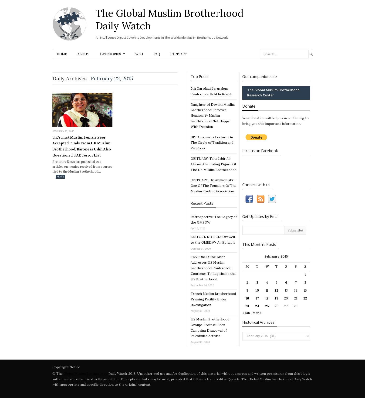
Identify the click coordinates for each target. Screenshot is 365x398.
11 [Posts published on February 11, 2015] (267, 290)
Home (62, 54)
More (60, 176)
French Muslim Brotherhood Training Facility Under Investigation (213, 299)
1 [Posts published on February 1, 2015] (305, 274)
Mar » (257, 313)
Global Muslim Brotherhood (86, 373)
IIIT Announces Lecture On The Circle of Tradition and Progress (212, 142)
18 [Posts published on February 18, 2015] (267, 298)
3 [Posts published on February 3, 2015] (257, 282)
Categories (110, 54)
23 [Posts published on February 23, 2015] (247, 306)
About (83, 54)
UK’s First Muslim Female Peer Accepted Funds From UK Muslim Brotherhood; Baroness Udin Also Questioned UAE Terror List (81, 146)
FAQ (157, 54)
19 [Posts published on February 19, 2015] (276, 298)
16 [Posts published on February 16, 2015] (247, 298)
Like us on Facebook (260, 150)
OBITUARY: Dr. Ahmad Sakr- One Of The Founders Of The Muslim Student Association (214, 185)
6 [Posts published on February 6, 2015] (286, 282)
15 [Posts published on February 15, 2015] (305, 290)
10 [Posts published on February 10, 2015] (257, 290)
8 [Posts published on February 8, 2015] (305, 282)
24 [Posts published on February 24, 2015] (257, 306)
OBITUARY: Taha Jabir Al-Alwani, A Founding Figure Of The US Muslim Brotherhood (214, 164)
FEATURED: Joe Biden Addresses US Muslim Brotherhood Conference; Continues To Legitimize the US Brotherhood (213, 268)
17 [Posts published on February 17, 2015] (257, 298)
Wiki (139, 54)
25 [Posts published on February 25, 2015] (267, 306)
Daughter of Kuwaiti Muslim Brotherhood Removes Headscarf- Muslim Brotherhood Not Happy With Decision (213, 115)
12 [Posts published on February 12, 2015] (276, 290)
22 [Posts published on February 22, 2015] (305, 298)
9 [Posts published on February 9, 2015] (247, 290)
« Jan (246, 313)
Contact (179, 54)
